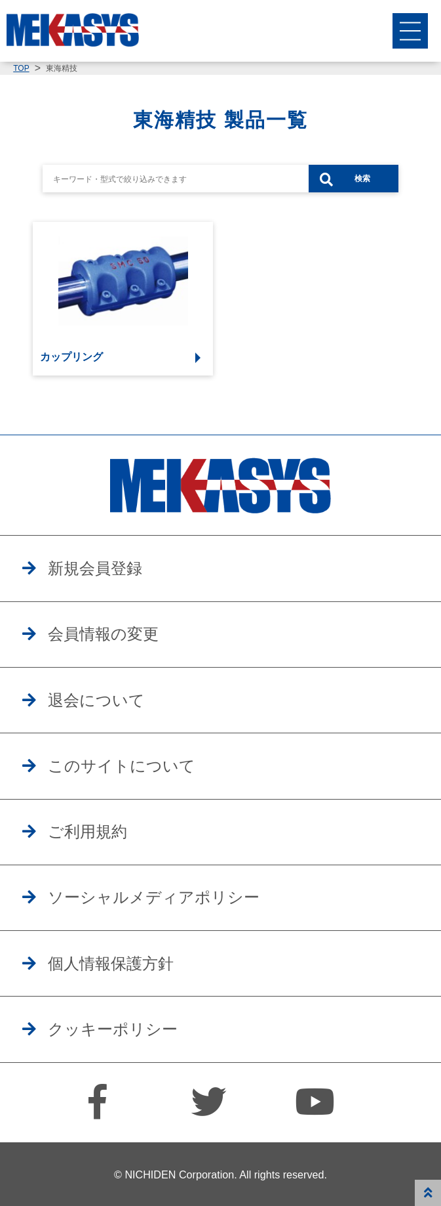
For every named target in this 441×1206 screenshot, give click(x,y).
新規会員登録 (95, 568)
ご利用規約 (87, 831)
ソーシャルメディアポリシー (153, 897)
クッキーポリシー (113, 1029)
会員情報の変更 (103, 634)
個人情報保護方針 (111, 963)
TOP (21, 68)
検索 (362, 178)
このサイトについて (121, 766)
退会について (96, 700)
